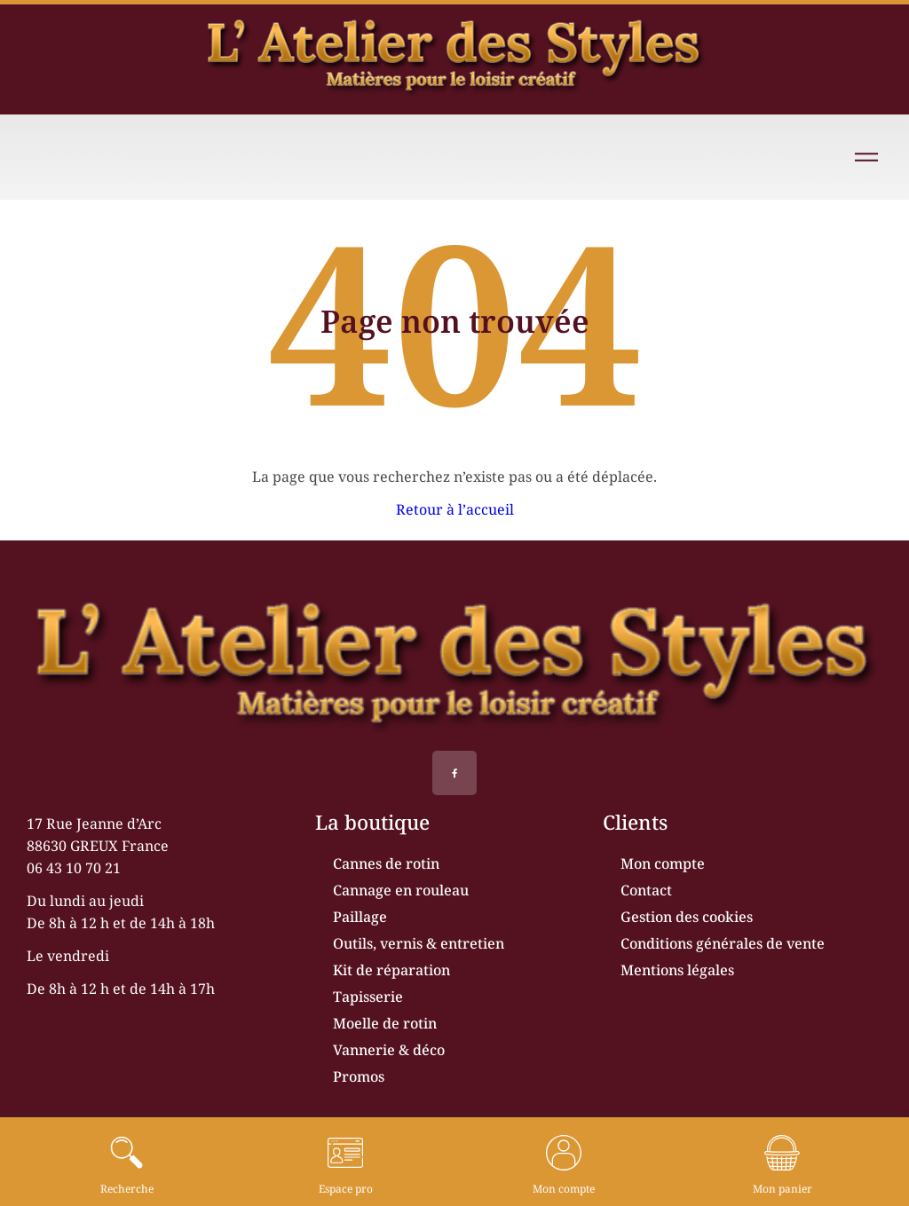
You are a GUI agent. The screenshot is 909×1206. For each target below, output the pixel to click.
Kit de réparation (391, 970)
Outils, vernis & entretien (418, 943)
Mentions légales (677, 970)
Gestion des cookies (686, 916)
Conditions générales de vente (722, 943)
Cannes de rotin (386, 863)
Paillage (360, 916)
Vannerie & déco (389, 1050)
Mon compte (662, 863)
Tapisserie (368, 996)
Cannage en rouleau (401, 890)
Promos (358, 1076)
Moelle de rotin (385, 1023)
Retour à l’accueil (455, 509)
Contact (646, 890)
